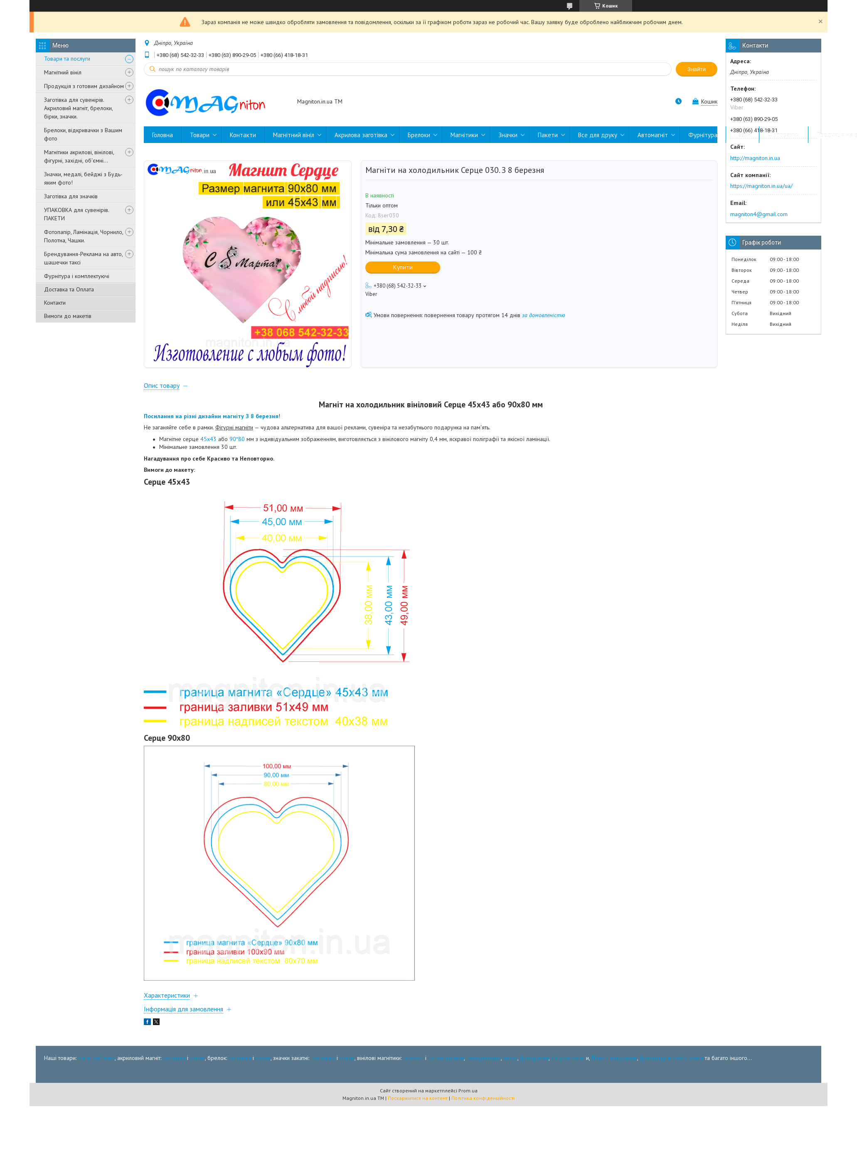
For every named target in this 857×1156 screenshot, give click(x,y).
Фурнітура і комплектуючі (76, 276)
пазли (510, 1058)
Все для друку (597, 135)
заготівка (174, 1058)
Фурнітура (702, 135)
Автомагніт (653, 135)
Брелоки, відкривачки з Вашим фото (83, 134)
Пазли (742, 135)
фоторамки (534, 1058)
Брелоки (419, 135)
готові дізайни (446, 1058)
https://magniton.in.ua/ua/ (761, 186)
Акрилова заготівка (361, 135)
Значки (507, 135)
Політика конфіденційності (483, 1098)
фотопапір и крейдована (671, 1058)
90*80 (237, 439)
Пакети (548, 135)
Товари (199, 135)
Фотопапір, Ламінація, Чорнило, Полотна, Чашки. (83, 236)
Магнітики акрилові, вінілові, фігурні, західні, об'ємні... (79, 156)
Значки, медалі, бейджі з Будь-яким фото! (83, 178)
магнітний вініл (96, 1058)
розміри (413, 1058)
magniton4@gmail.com (759, 214)
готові (197, 1058)
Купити (403, 267)
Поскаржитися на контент (418, 1098)
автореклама (484, 1058)
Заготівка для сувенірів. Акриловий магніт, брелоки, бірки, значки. (78, 108)
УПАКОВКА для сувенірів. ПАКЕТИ (76, 214)
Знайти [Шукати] (696, 69)
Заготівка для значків (71, 196)
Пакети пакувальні (614, 1058)
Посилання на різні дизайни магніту (195, 416)
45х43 (208, 439)
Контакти (55, 302)
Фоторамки (784, 135)
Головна (162, 135)
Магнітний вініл (62, 72)
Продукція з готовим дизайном (84, 86)
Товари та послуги (67, 58)
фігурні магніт (568, 1058)
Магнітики (464, 135)
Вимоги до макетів (67, 316)
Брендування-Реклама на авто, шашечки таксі (83, 258)
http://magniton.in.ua (755, 158)
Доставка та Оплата (69, 289)
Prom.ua (468, 1090)
